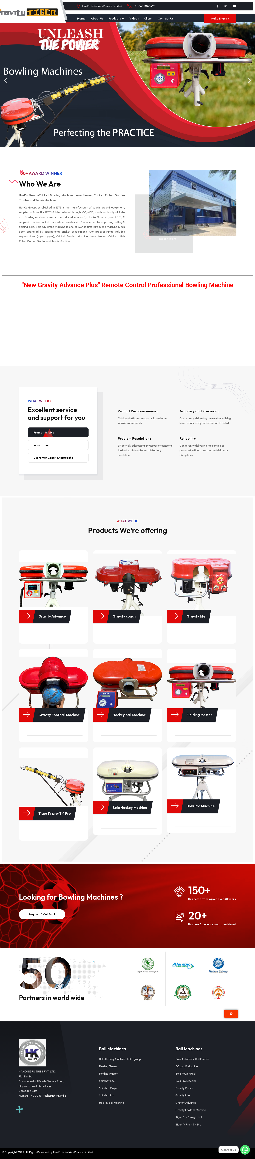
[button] (5, 80)
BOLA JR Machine (186, 1066)
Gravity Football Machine (190, 1110)
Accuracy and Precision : (199, 411)
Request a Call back (42, 914)
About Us (97, 18)
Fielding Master (108, 1073)
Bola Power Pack (185, 1073)
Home (81, 18)
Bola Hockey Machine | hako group (120, 1059)
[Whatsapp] (245, 1150)
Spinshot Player (108, 1088)
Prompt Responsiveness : (138, 411)
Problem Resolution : (134, 438)
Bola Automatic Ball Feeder (192, 1059)
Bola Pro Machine (186, 1081)
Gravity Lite (182, 1095)
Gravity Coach (184, 1088)
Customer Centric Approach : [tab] (53, 457)
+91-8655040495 (144, 6)
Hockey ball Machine (111, 1102)
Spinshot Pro (106, 1095)
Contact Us (165, 18)
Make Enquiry (220, 18)
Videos (134, 18)
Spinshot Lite (107, 1081)
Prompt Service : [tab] (44, 432)
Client (148, 18)
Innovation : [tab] (41, 445)
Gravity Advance (185, 1102)
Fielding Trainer (108, 1066)
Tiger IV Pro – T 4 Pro (188, 1124)
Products (115, 18)
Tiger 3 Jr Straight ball (188, 1117)
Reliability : (188, 438)
